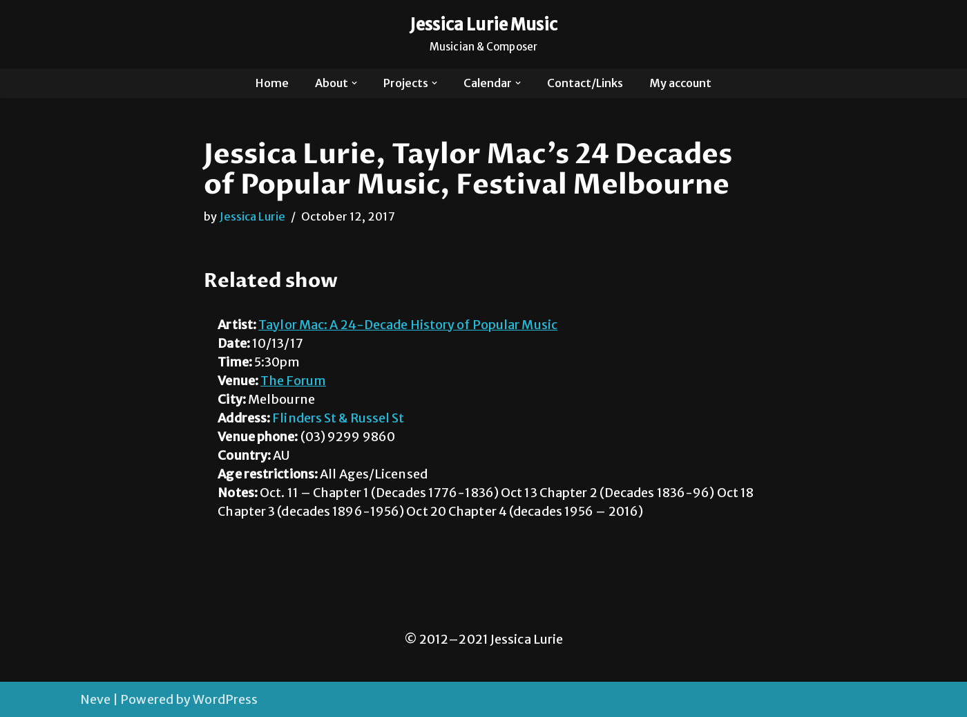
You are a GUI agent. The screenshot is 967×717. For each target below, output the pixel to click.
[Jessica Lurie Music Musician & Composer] (484, 34)
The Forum (293, 381)
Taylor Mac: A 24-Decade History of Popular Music (407, 325)
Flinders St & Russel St (338, 418)
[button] (354, 83)
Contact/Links (585, 83)
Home (272, 83)
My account (680, 83)
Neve (95, 699)
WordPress (225, 699)
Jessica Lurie (252, 216)
